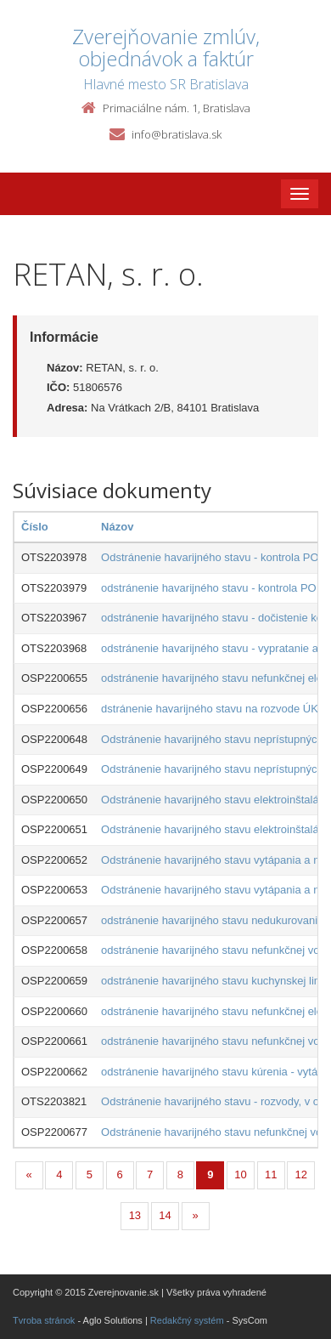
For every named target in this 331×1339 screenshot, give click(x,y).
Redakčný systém (187, 1320)
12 (301, 1174)
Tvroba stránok (44, 1320)
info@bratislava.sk (177, 134)
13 (135, 1215)
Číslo (34, 526)
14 (165, 1215)
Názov (117, 526)
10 (240, 1174)
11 (271, 1174)
